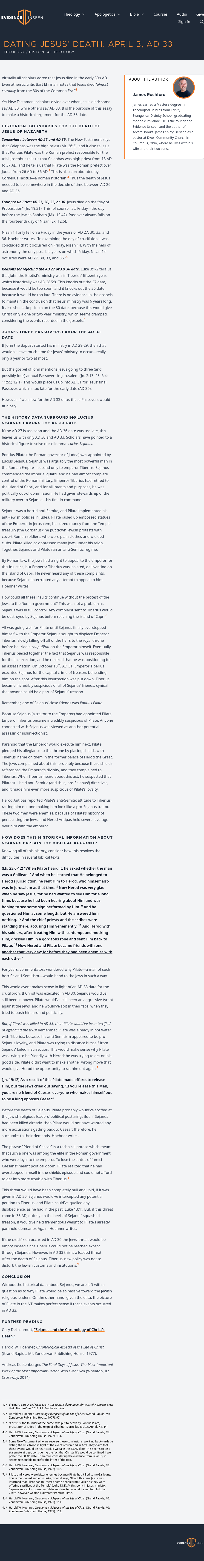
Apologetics (105, 14)
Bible (134, 14)
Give (200, 14)
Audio (182, 14)
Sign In (184, 21)
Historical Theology (51, 52)
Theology (72, 14)
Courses (160, 14)
